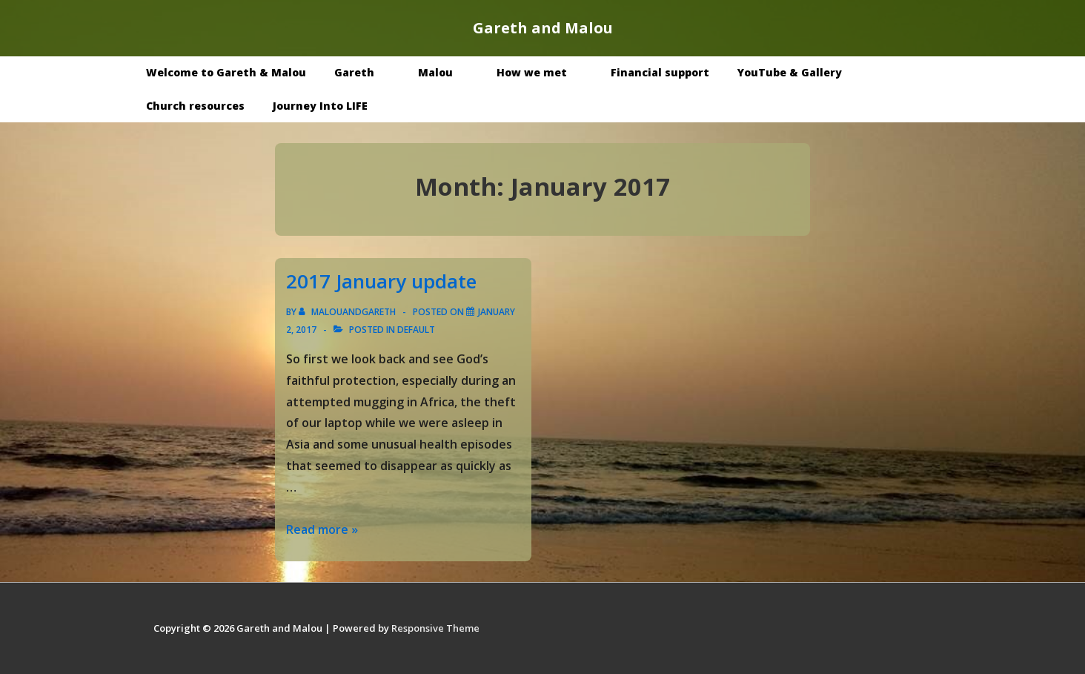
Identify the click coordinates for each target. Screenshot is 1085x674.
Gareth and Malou (543, 28)
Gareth (365, 72)
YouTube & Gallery (800, 72)
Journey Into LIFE (320, 106)
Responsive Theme (435, 628)
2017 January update (381, 281)
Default (416, 329)
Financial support (660, 72)
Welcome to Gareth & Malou (226, 72)
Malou (446, 72)
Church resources (195, 106)
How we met (542, 72)
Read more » (322, 529)
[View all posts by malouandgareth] (348, 311)
